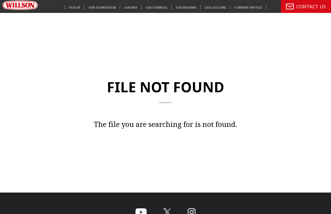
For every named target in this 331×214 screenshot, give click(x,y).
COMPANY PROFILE (248, 7)
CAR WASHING (186, 7)
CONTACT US (306, 6)
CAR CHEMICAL (157, 7)
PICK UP (74, 7)
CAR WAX (130, 7)
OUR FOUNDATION (102, 7)
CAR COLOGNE (215, 7)
